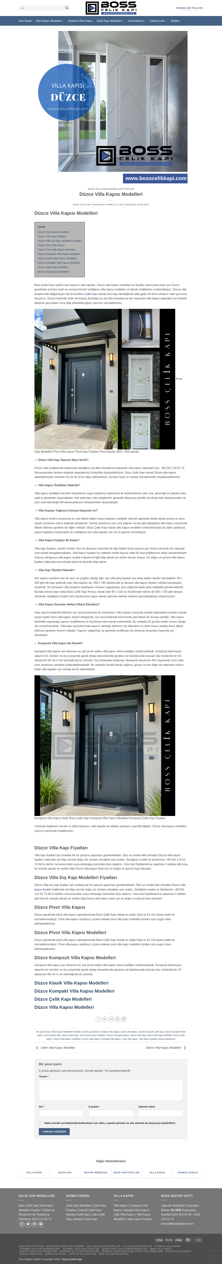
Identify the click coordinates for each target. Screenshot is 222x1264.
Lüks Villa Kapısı (124, 1214)
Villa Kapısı (121, 1205)
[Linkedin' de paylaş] (124, 1019)
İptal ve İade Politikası (113, 1254)
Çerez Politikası (55, 1254)
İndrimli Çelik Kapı (89, 1210)
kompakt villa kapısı (111, 1039)
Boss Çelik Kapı (82, 205)
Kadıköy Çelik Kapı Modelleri (38, 1251)
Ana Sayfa (25, 20)
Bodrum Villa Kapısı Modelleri (79, 1251)
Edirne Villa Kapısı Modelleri (167, 1047)
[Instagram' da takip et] (22, 1224)
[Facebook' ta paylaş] (98, 1019)
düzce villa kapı (138, 1035)
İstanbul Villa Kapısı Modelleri (40, 1249)
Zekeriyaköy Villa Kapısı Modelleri (124, 1249)
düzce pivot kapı (70, 1035)
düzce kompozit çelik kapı (151, 1031)
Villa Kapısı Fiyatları (139, 1219)
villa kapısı (153, 298)
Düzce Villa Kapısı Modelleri (64, 1007)
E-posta (94, 1106)
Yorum (43, 1076)
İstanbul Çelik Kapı (78, 1214)
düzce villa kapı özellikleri (160, 1035)
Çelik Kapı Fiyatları (31, 1246)
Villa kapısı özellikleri (47, 493)
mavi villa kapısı (130, 1039)
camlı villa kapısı (129, 1031)
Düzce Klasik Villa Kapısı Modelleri (71, 982)
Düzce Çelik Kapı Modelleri (63, 999)
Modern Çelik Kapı (85, 1219)
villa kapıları (100, 532)
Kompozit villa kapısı (47, 651)
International (137, 20)
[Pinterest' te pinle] (117, 1019)
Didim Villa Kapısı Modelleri (54, 1047)
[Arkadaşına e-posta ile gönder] (111, 1019)
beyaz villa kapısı (110, 1031)
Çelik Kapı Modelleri (110, 20)
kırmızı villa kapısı (91, 1039)
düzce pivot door (53, 1035)
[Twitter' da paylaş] (105, 1019)
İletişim (175, 20)
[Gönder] (67, 8)
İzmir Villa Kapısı (160, 1249)
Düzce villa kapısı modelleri (67, 1039)
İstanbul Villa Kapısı (80, 20)
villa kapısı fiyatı (94, 868)
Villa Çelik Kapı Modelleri (103, 1246)
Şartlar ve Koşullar (82, 1254)
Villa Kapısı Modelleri (50, 20)
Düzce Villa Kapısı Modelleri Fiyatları (111, 189)
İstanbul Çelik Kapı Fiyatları (80, 1249)
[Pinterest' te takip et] (41, 1224)
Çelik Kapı (82, 818)
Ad (41, 1106)
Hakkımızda (158, 20)
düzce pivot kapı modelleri (93, 1035)
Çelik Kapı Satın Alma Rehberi (65, 1246)
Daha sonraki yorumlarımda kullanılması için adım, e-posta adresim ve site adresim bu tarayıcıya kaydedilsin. (110, 1123)
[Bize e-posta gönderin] (34, 1224)
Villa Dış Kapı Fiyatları (137, 1246)
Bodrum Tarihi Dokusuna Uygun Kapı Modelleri (132, 1251)
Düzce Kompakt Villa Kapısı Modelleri (74, 991)
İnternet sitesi (147, 1106)
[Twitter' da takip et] (28, 1224)
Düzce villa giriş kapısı (118, 1035)
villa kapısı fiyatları (148, 1039)
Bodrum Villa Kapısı (178, 1251)
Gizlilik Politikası (31, 1254)
